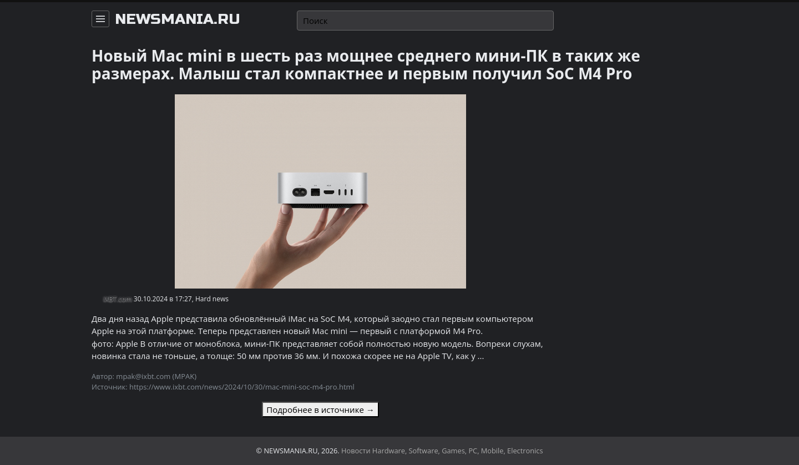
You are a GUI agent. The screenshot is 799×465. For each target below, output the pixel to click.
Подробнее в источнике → (320, 409)
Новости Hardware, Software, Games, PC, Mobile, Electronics (442, 451)
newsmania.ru (177, 19)
